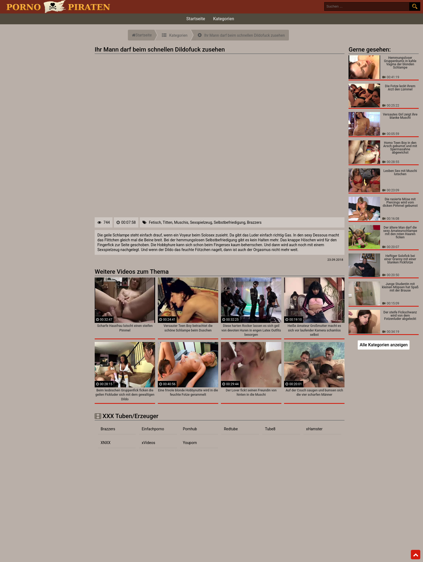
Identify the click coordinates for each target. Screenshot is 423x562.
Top (415, 554)
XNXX (105, 443)
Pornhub (190, 429)
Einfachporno (153, 429)
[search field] (367, 6)
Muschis (181, 222)
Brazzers (254, 222)
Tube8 (270, 429)
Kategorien (223, 18)
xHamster (314, 429)
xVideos (148, 443)
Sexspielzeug (201, 222)
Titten (167, 222)
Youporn (190, 443)
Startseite (195, 18)
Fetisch (155, 222)
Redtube (231, 429)
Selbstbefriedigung (229, 222)
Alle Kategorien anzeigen (384, 344)
